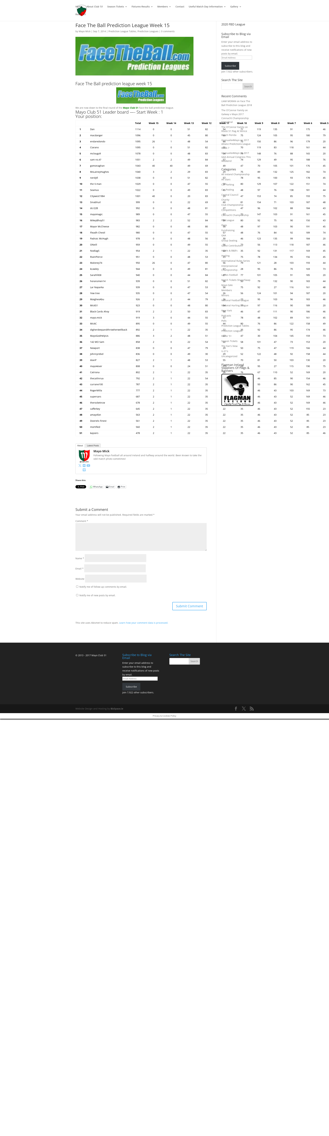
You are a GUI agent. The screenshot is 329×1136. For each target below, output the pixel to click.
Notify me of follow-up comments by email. (103, 586)
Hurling (225, 255)
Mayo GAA (227, 285)
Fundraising (228, 230)
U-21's (224, 351)
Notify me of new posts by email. (97, 595)
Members (162, 6)
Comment (81, 521)
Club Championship (232, 204)
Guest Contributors (231, 245)
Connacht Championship (235, 215)
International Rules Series (235, 260)
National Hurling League (234, 305)
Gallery (234, 6)
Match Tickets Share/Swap (235, 280)
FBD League (227, 220)
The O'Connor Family (232, 110)
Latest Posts (93, 445)
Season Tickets (115, 6)
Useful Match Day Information (206, 6)
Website (79, 578)
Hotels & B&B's (229, 250)
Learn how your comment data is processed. (143, 622)
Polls (223, 320)
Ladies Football (229, 274)
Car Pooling (227, 189)
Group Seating (229, 240)
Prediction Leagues (148, 31)
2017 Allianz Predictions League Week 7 (235, 144)
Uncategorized (229, 356)
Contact (179, 6)
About (80, 445)
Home (78, 6)
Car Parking (227, 184)
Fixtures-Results (141, 6)
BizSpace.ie (117, 708)
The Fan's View (229, 346)
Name (79, 558)
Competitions (228, 210)
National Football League (235, 300)
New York (226, 310)
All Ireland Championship (235, 174)
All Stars (225, 179)
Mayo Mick (84, 31)
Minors (225, 295)
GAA (223, 235)
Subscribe (230, 65)
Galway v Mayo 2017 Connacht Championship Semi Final (235, 118)
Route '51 (226, 335)
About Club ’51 (95, 6)
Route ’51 (80, 14)
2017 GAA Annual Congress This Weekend (236, 156)
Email (79, 568)
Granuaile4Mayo (230, 140)
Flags (224, 225)
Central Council (229, 194)
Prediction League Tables (122, 31)
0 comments (168, 31)
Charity (225, 199)
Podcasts (226, 315)
